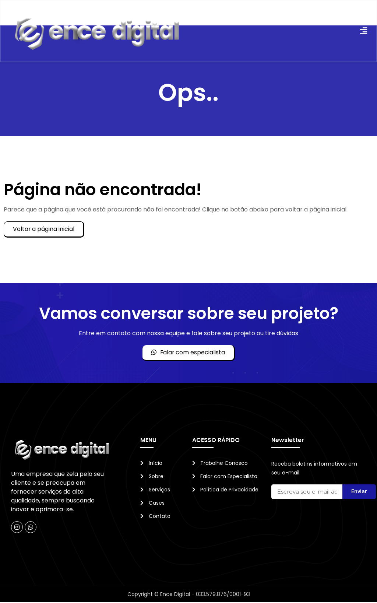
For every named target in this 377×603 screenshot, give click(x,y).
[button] (363, 31)
